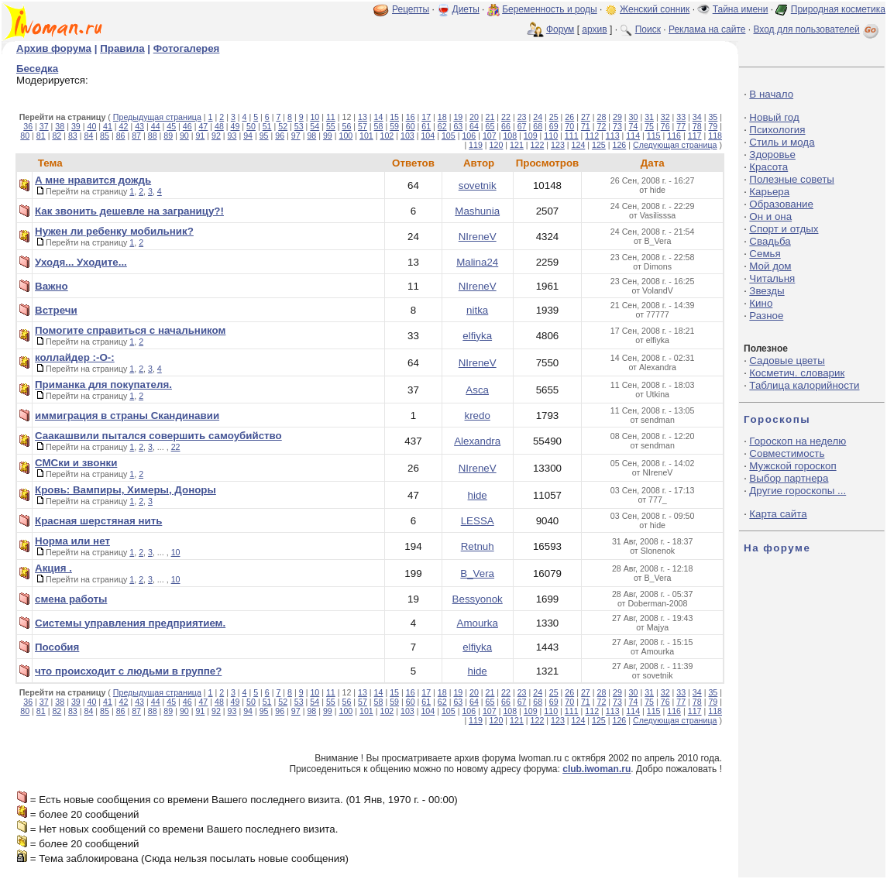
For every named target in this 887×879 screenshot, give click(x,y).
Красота (768, 167)
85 (104, 135)
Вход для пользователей (817, 29)
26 (569, 117)
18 (442, 117)
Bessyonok (477, 599)
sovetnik (478, 185)
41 (107, 126)
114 (633, 135)
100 (346, 135)
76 (665, 126)
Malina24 (477, 262)
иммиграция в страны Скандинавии (127, 415)
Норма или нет (72, 541)
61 (426, 126)
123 (558, 144)
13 (362, 117)
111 (572, 135)
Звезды (766, 291)
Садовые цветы (786, 360)
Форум (560, 29)
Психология (777, 130)
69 (554, 126)
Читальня (772, 278)
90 (184, 135)
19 (457, 117)
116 (674, 135)
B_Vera (477, 573)
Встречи (56, 310)
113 (613, 135)
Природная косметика (838, 9)
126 (620, 144)
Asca (477, 390)
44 (155, 126)
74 (633, 126)
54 (314, 126)
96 (279, 135)
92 (216, 135)
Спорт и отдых (783, 229)
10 (314, 117)
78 (697, 126)
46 (187, 126)
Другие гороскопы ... (797, 490)
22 (506, 117)
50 (251, 126)
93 (232, 135)
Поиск (648, 29)
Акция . (53, 568)
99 (327, 135)
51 (267, 126)
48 (219, 126)
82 (56, 135)
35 (712, 117)
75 (649, 126)
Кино (760, 303)
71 (585, 126)
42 (124, 126)
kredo (477, 415)
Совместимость (786, 453)
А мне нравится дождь (93, 180)
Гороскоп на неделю (797, 441)
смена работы (71, 599)
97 (296, 135)
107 (490, 135)
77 (681, 126)
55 (330, 126)
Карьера (769, 191)
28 (601, 117)
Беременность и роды (549, 9)
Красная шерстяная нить (98, 521)
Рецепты (410, 9)
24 (537, 117)
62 (442, 126)
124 (579, 144)
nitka (477, 310)
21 (490, 117)
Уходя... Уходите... (81, 262)
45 (171, 126)
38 (59, 126)
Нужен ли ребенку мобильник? (114, 231)
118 (715, 135)
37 (44, 126)
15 (394, 117)
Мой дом (770, 266)
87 (136, 135)
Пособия (57, 647)
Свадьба (769, 241)
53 (299, 126)
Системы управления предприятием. (130, 623)
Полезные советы (791, 179)
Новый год (774, 117)
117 (695, 135)
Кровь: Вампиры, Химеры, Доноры (125, 490)
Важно (51, 286)
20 (474, 117)
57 (362, 126)
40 (91, 126)
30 (633, 117)
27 (585, 117)
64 (474, 126)
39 (76, 126)
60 (410, 126)
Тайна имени (740, 9)
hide (477, 495)
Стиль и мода (781, 142)
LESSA (477, 521)
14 (378, 117)
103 (407, 135)
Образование (781, 204)
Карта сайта (777, 514)
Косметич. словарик (796, 373)
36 (28, 126)
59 (394, 126)
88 (152, 135)
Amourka (477, 623)
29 (617, 117)
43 (139, 126)
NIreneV (478, 236)
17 (426, 117)
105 (449, 135)
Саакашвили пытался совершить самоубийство (158, 435)
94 (248, 135)
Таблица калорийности (804, 385)
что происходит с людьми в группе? (128, 671)
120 (497, 144)
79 (712, 126)
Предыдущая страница (157, 117)
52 (282, 126)
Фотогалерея (186, 48)
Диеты (466, 9)
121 (517, 144)
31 (649, 117)
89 (168, 135)
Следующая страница (675, 144)
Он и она (770, 216)
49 (235, 126)
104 (428, 135)
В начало (771, 94)
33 (681, 117)
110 (551, 135)
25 (554, 117)
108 (510, 135)
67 (522, 126)
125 (599, 144)
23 (522, 117)
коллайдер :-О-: (75, 357)
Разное (766, 315)
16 (410, 117)
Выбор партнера (788, 478)
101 (366, 135)
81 (41, 135)
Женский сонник (654, 9)
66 (506, 126)
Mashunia (477, 211)
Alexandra (477, 441)
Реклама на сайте (707, 29)
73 (617, 126)
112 (592, 135)
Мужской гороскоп (792, 466)
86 (120, 135)
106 (469, 135)
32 (665, 117)
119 (476, 144)
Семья (764, 253)
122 (538, 144)
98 (311, 135)
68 (537, 126)
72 (601, 126)
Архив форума (53, 48)
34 (697, 117)
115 (654, 135)
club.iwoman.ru (596, 769)
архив (594, 29)
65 (490, 126)
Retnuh (477, 546)
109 (531, 135)
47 (203, 126)
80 (24, 135)
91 (200, 135)
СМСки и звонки (76, 463)
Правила (122, 48)
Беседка (37, 68)
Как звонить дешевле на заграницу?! (129, 211)
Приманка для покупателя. (103, 384)
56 (346, 126)
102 (387, 135)
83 (72, 135)
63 (457, 126)
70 (569, 126)
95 (264, 135)
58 (378, 126)
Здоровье (772, 154)
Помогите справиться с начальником (130, 330)
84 (89, 135)
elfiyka (477, 336)
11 (330, 117)
